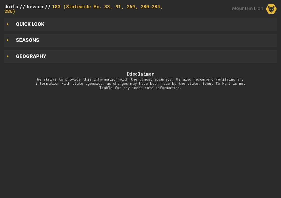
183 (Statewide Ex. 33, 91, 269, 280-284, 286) (83, 8)
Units (11, 6)
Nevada (35, 6)
